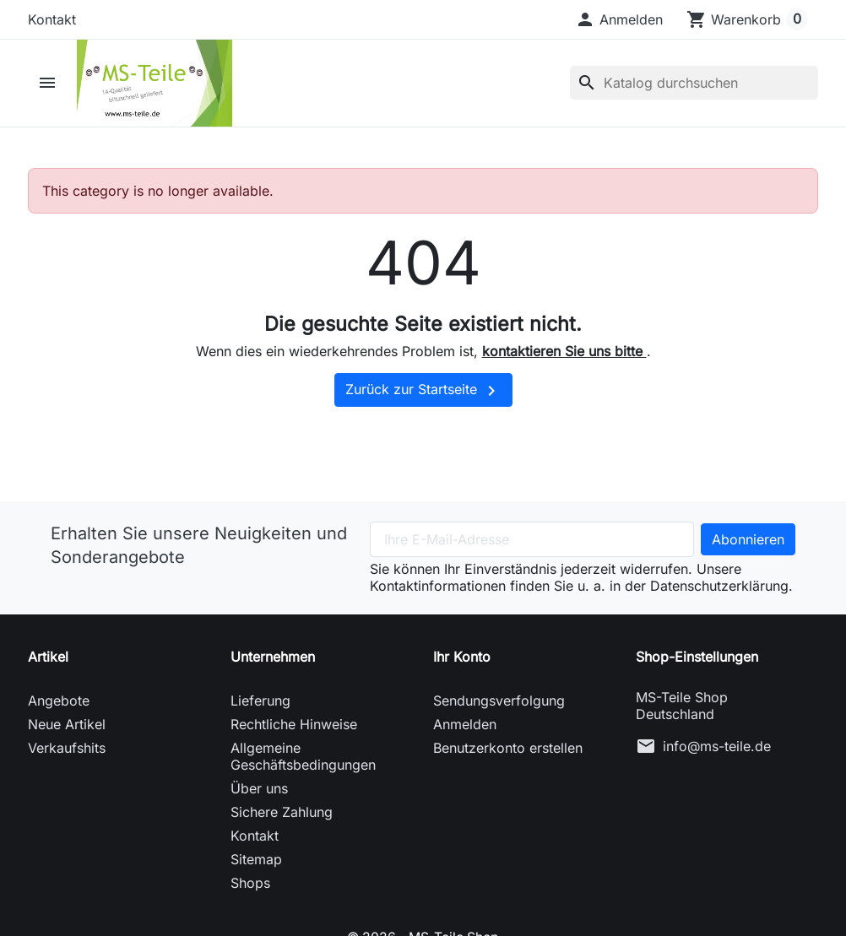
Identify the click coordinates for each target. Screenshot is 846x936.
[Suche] (694, 86)
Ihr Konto (462, 662)
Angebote (58, 706)
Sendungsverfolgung (499, 706)
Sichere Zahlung (281, 817)
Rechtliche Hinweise (293, 730)
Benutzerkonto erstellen (508, 753)
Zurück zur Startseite (423, 397)
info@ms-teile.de (717, 752)
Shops (250, 888)
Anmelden (464, 730)
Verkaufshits (67, 753)
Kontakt (52, 19)
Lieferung (260, 706)
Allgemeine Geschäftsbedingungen (303, 762)
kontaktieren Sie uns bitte (564, 357)
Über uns (259, 794)
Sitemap (256, 865)
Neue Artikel (67, 730)
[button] (619, 19)
